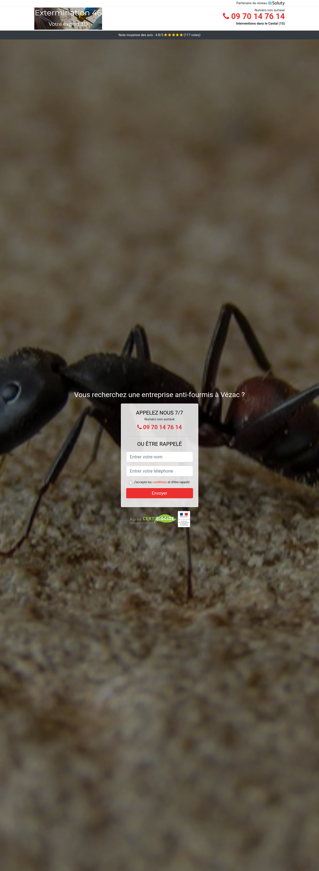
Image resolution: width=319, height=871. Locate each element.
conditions (160, 482)
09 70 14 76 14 (254, 16)
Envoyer (159, 493)
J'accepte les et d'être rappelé (161, 482)
